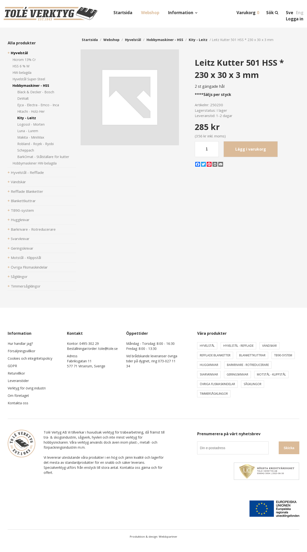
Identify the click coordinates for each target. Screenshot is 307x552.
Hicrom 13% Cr (24, 59)
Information (180, 12)
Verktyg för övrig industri (27, 388)
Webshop (150, 12)
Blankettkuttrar (23, 200)
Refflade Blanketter (27, 191)
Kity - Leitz (26, 118)
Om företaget (18, 395)
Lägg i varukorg (250, 149)
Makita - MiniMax (30, 137)
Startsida (122, 12)
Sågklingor (19, 276)
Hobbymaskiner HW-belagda (34, 163)
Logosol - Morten (31, 124)
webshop (111, 39)
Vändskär (18, 181)
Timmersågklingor (26, 286)
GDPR (12, 366)
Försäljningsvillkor (21, 351)
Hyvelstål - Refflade (27, 172)
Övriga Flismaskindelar (29, 267)
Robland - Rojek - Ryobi (35, 143)
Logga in (294, 19)
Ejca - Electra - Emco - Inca (38, 105)
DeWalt (23, 98)
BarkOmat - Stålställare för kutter (43, 156)
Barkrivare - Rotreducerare (33, 229)
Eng (299, 12)
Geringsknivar (22, 248)
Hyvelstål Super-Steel (28, 79)
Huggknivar (20, 219)
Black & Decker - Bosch (35, 92)
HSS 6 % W (21, 66)
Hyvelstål (19, 52)
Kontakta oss (18, 403)
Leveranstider (18, 380)
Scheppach (25, 150)
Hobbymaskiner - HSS (30, 85)
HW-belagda (21, 72)
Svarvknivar (20, 238)
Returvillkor (16, 373)
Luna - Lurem (27, 131)
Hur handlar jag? (20, 343)
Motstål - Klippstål (26, 257)
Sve (289, 12)
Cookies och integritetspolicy (30, 358)
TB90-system (22, 210)
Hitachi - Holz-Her (31, 111)
